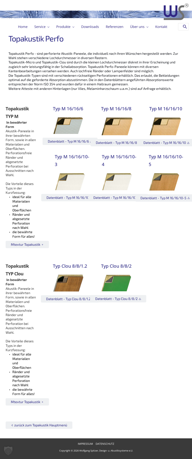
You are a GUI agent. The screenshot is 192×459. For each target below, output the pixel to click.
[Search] (185, 26)
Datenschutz (105, 443)
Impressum (85, 443)
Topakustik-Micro (21, 62)
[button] (48, 26)
